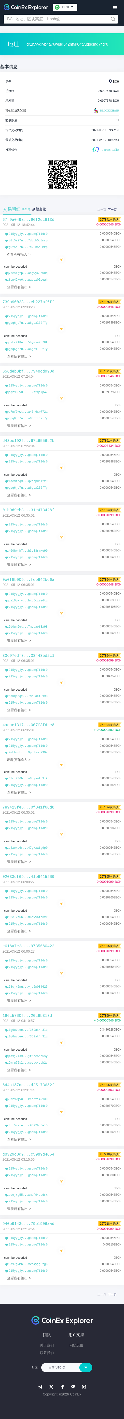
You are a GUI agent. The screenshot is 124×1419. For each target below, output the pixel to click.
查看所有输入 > (18, 254)
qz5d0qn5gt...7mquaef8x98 (26, 627)
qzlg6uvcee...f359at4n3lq (26, 1030)
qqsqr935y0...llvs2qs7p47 (26, 392)
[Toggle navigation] (115, 7)
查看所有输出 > (19, 287)
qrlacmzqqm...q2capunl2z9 (26, 481)
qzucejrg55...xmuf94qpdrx (26, 1195)
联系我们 (47, 1353)
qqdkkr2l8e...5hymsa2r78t (26, 342)
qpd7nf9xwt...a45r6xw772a (26, 412)
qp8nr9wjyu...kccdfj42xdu (26, 1099)
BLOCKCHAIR (106, 111)
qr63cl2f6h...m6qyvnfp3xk (26, 778)
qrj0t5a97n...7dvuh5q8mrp (26, 240)
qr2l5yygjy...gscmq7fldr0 (26, 234)
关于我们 (47, 1345)
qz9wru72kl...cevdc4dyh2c (26, 1063)
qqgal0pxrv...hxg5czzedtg (26, 600)
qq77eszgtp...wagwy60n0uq (26, 273)
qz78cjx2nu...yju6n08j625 (26, 987)
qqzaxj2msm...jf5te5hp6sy (26, 1056)
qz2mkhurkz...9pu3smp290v (26, 752)
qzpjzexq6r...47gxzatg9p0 (26, 848)
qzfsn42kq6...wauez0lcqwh (26, 280)
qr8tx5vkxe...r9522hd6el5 (26, 1125)
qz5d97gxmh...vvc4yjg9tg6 (26, 1264)
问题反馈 (76, 1345)
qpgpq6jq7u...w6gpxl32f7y (26, 323)
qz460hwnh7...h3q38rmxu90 (26, 551)
